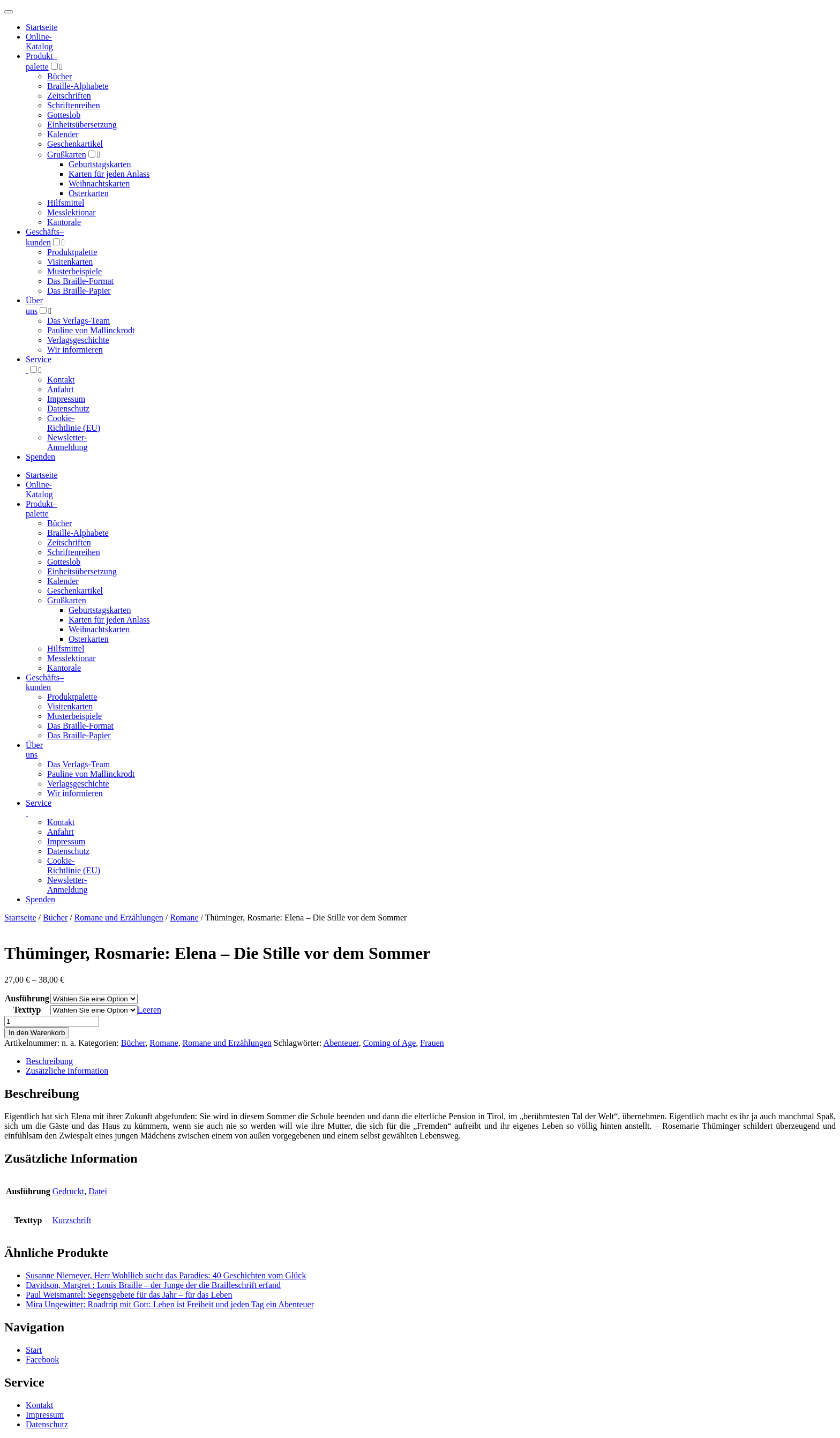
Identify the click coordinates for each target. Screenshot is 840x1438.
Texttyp (27, 1009)
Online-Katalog (39, 41)
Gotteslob (63, 114)
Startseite (20, 917)
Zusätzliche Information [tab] (67, 1070)
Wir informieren (75, 349)
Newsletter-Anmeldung (67, 442)
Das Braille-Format (80, 281)
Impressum (66, 398)
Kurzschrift (72, 1220)
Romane (184, 917)
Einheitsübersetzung (82, 124)
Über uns (34, 749)
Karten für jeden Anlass (109, 173)
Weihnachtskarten (99, 183)
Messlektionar (71, 212)
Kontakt (61, 379)
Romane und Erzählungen (118, 917)
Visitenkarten (70, 261)
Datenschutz (68, 408)
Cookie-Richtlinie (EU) (73, 423)
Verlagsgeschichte (78, 339)
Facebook (42, 1359)
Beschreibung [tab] (49, 1061)
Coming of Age (389, 1042)
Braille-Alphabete (78, 86)
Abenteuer (341, 1042)
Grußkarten (66, 154)
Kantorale (64, 222)
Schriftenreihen (73, 105)
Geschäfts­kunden (45, 682)
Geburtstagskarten (100, 164)
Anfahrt (60, 389)
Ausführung (27, 998)
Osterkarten (89, 193)
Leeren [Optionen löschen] (149, 1009)
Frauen (432, 1042)
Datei (97, 1191)
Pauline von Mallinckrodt (91, 330)
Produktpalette (72, 252)
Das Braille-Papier (79, 290)
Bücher (59, 76)
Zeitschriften (69, 95)
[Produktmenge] (51, 1021)
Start (34, 1349)
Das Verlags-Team (78, 320)
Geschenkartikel (75, 143)
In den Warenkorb (37, 1033)
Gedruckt (68, 1191)
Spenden (40, 456)
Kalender (63, 134)
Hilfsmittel (65, 202)
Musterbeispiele (74, 271)
